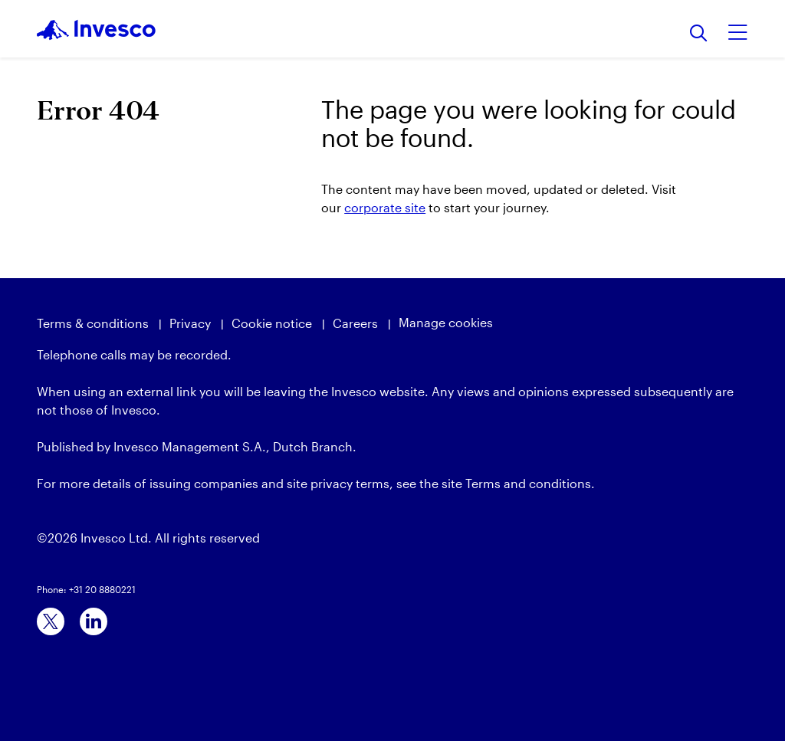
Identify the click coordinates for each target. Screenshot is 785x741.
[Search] (698, 34)
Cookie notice (272, 323)
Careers (355, 323)
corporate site (384, 207)
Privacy (190, 323)
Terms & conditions (93, 323)
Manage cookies (446, 322)
